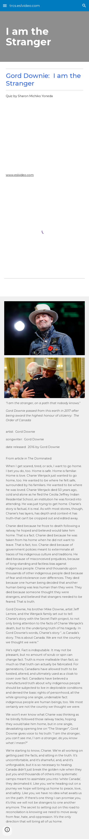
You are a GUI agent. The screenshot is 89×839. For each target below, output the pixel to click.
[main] (44, 36)
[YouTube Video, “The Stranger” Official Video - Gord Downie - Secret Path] (44, 140)
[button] (5, 5)
